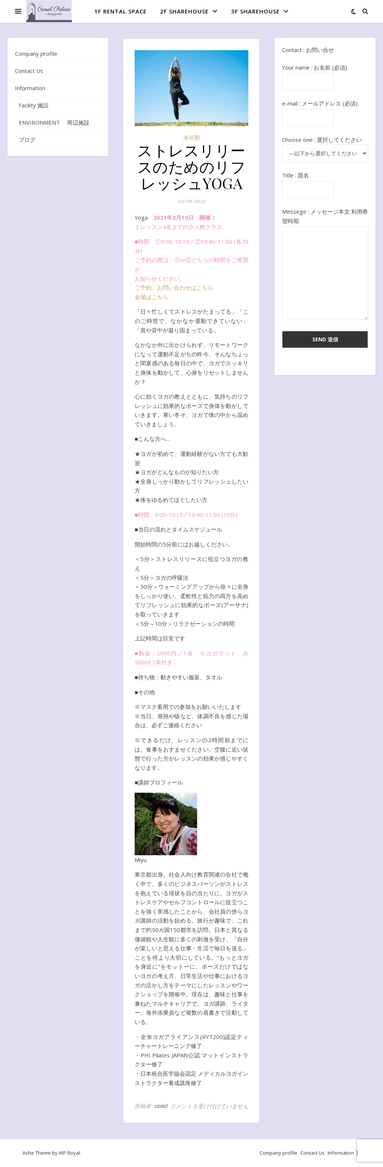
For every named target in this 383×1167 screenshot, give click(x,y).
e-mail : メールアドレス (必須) (320, 111)
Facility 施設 (34, 105)
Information (30, 88)
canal (161, 1105)
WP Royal (69, 1152)
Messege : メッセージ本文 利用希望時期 (325, 265)
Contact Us (29, 70)
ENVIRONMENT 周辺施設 (54, 122)
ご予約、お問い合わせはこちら (174, 287)
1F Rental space (120, 11)
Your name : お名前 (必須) (314, 75)
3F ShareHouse (255, 11)
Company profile (36, 53)
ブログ (27, 139)
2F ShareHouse (184, 11)
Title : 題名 (308, 182)
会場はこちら (151, 297)
